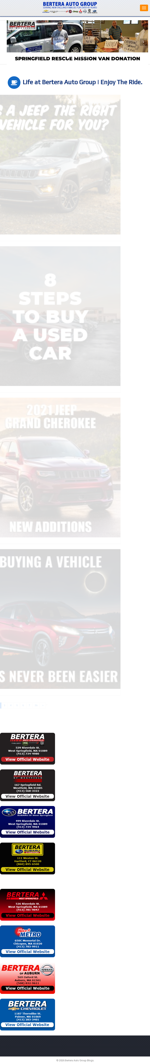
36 (32, 705)
